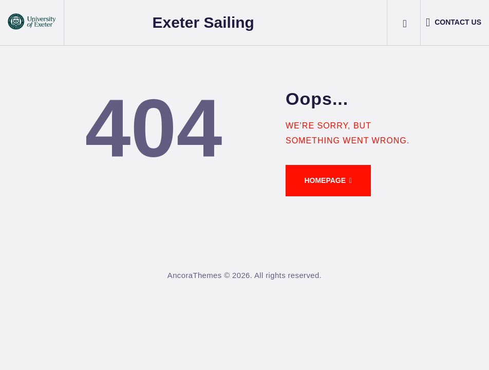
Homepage (325, 180)
